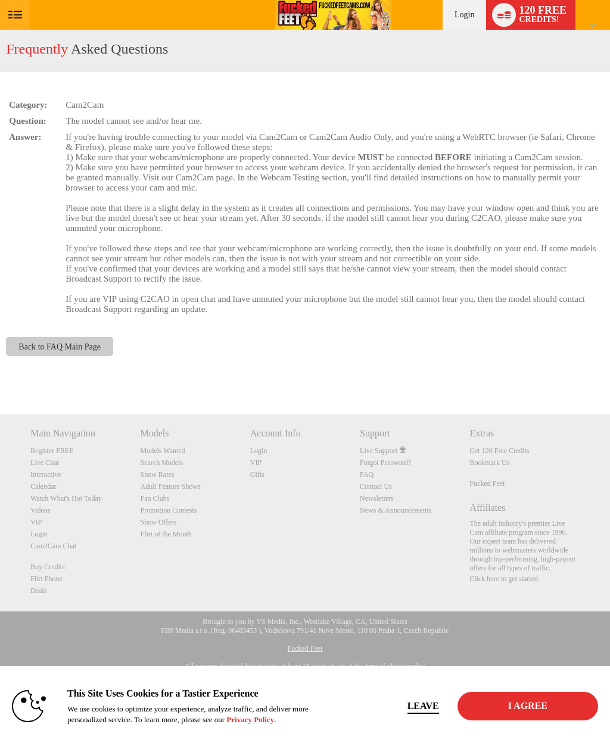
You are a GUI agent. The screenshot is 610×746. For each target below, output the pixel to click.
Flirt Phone (46, 579)
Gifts (257, 474)
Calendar (43, 486)
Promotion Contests (168, 510)
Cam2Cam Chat (53, 546)
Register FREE (51, 451)
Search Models (161, 462)
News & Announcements (395, 510)
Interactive (45, 474)
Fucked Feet (487, 483)
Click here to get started (503, 579)
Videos (40, 510)
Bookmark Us (489, 462)
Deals (38, 590)
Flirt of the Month (165, 534)
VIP (36, 522)
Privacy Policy (250, 719)
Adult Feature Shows (170, 486)
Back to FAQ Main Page (59, 346)
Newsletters (377, 498)
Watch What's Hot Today (66, 498)
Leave (423, 706)
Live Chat (44, 462)
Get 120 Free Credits (499, 451)
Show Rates (157, 474)
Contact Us (376, 486)
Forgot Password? (385, 462)
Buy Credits (47, 567)
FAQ (367, 474)
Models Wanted (162, 451)
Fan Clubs (154, 498)
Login (464, 14)
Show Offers (158, 522)
